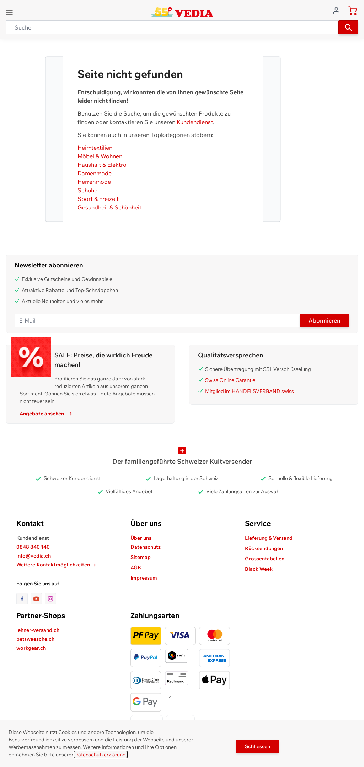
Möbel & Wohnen (99, 156)
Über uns (140, 538)
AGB (135, 567)
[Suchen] (348, 27)
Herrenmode (94, 181)
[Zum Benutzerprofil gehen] (338, 10)
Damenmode (94, 173)
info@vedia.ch (33, 556)
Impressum (143, 578)
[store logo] (182, 12)
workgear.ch (31, 648)
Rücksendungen (264, 548)
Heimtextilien (94, 147)
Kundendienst (195, 122)
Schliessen (257, 746)
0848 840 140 (33, 547)
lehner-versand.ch (37, 630)
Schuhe (87, 190)
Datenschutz (145, 547)
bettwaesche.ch (35, 639)
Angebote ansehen (46, 413)
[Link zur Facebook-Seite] (23, 598)
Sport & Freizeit (98, 198)
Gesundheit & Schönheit (109, 207)
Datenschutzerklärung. (100, 754)
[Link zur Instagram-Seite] (50, 598)
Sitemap (140, 557)
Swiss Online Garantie (230, 380)
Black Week (259, 569)
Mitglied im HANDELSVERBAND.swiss (249, 391)
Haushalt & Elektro (102, 164)
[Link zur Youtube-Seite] (38, 598)
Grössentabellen (264, 558)
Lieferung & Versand (269, 538)
